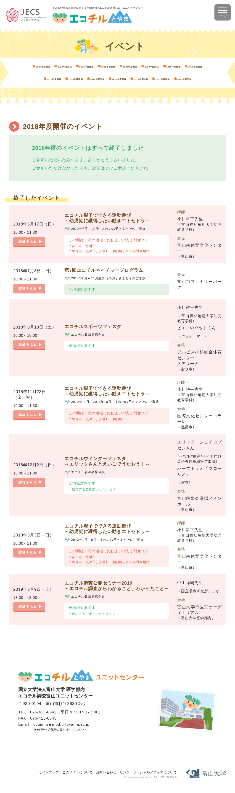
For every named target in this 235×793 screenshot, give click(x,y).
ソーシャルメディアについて (155, 771)
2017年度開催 (154, 73)
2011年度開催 (189, 81)
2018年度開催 (119, 73)
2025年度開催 (49, 64)
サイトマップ (49, 771)
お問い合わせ (106, 771)
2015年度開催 (49, 81)
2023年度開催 (119, 64)
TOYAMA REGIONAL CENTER (132, 776)
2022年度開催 (154, 64)
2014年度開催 (84, 81)
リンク (125, 771)
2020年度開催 (49, 73)
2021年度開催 (189, 64)
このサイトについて (77, 771)
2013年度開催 (119, 81)
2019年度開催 (84, 73)
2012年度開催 (154, 81)
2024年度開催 (84, 64)
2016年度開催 (189, 73)
